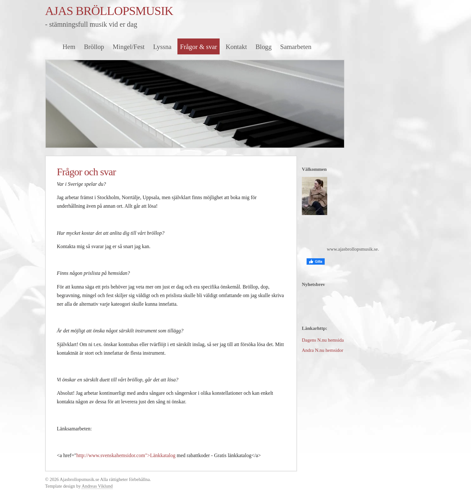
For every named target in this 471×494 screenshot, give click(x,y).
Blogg (263, 46)
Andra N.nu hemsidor (322, 350)
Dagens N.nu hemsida (323, 340)
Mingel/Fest (129, 46)
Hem (69, 46)
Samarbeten (295, 46)
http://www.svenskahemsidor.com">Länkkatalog (125, 455)
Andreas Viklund (97, 486)
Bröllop (94, 46)
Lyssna (162, 46)
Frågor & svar (198, 46)
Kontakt (236, 46)
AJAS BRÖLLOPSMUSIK (109, 10)
